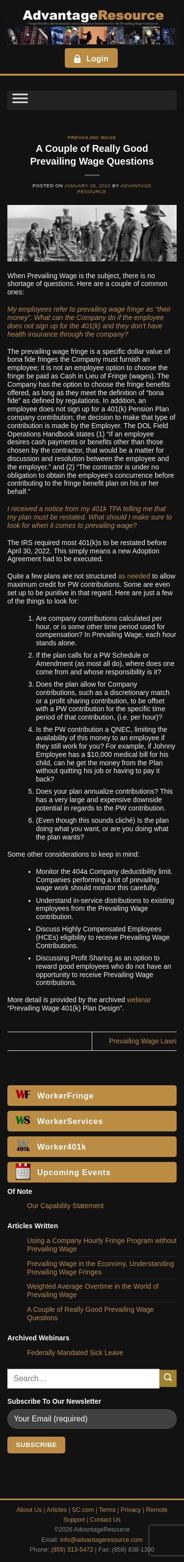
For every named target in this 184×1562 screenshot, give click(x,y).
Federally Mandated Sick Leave (75, 1353)
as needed (134, 576)
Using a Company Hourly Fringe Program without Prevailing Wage (102, 1245)
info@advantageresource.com (101, 1539)
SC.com (83, 1509)
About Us (29, 1509)
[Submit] (168, 1378)
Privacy (131, 1509)
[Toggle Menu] (20, 100)
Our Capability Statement (65, 1206)
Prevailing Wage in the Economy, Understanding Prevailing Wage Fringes (100, 1268)
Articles (57, 1509)
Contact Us (105, 1519)
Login (90, 58)
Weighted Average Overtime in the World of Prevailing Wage (92, 1290)
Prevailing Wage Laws (143, 1041)
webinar (139, 1000)
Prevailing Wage (92, 137)
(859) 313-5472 (72, 1549)
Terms (107, 1509)
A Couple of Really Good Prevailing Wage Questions (90, 1313)
